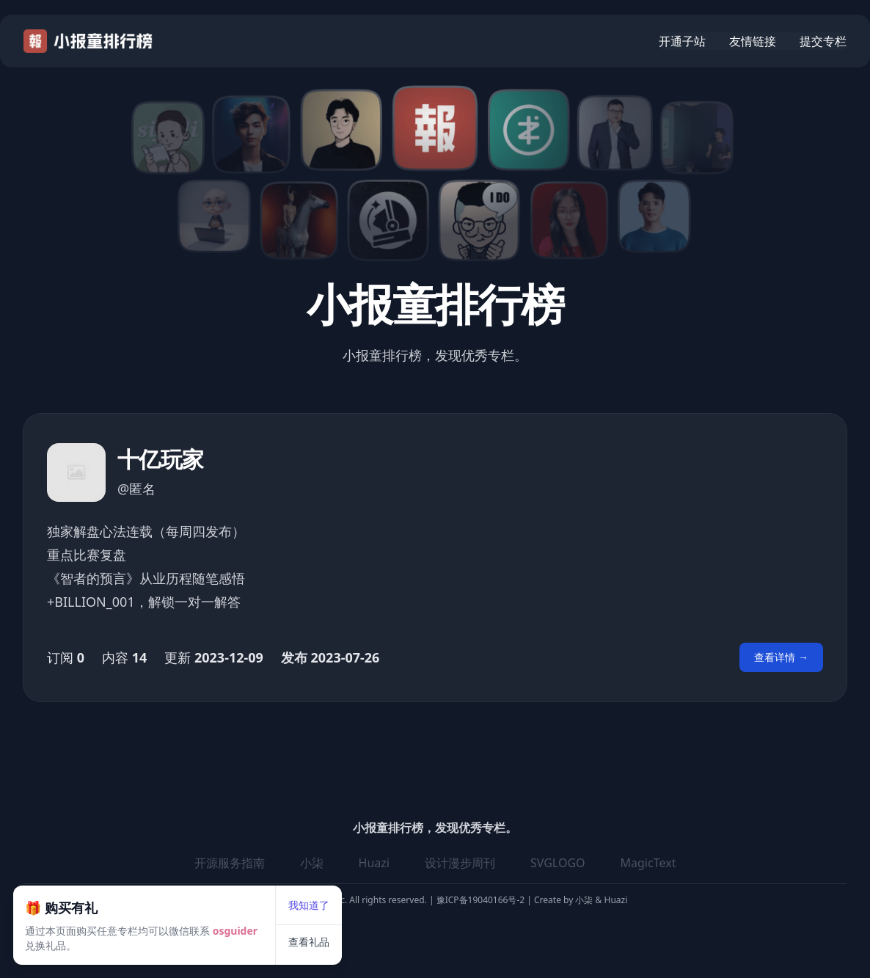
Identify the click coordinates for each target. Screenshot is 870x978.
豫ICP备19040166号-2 (480, 900)
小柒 (585, 900)
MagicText (648, 863)
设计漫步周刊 (460, 863)
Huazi (614, 900)
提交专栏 (823, 41)
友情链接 (752, 41)
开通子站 (682, 41)
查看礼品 (354, 897)
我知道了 (354, 859)
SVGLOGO (557, 863)
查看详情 (781, 657)
